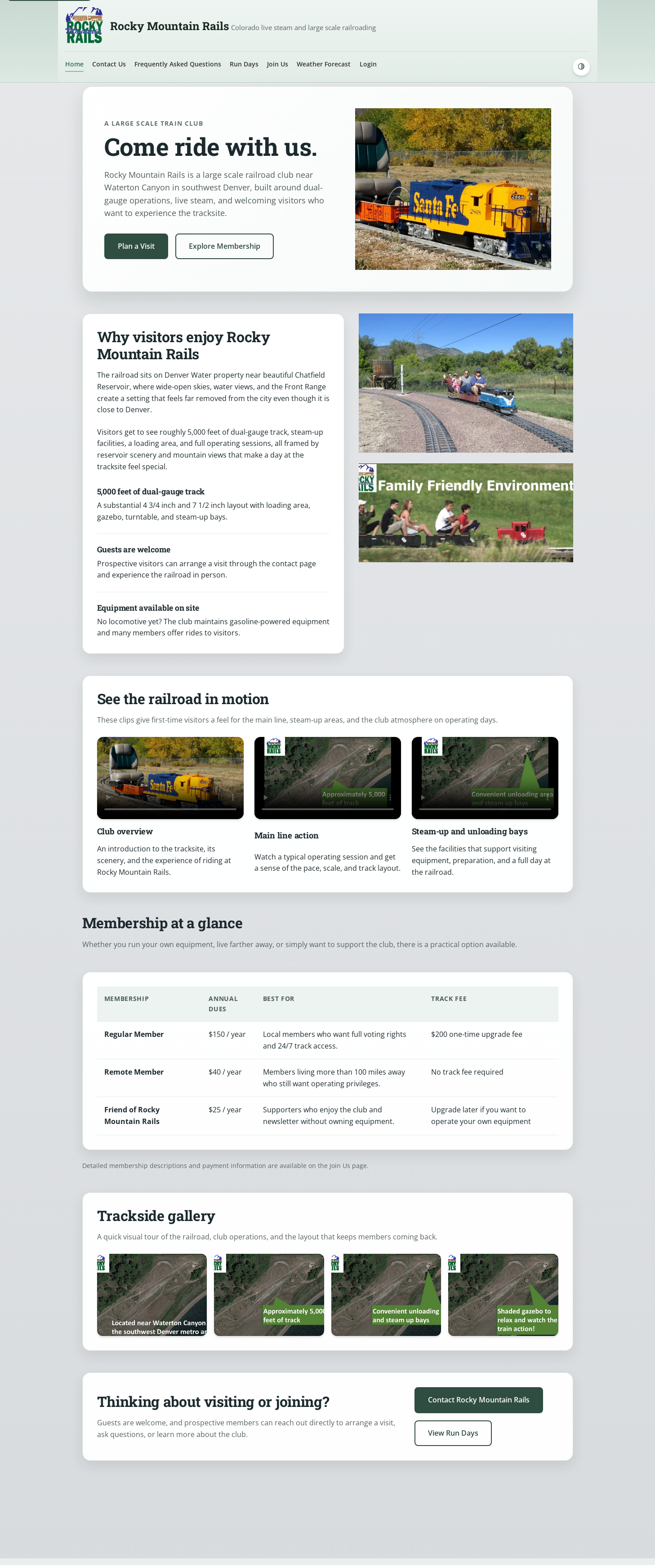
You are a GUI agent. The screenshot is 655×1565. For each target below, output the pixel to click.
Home (74, 64)
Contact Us (109, 64)
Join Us (277, 64)
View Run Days (453, 1433)
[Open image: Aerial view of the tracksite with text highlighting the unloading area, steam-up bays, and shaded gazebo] (503, 1295)
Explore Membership (224, 246)
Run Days (244, 64)
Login (368, 64)
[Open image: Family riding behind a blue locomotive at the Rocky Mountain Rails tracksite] (152, 1295)
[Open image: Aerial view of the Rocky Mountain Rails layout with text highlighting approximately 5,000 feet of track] (386, 1295)
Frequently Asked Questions (177, 64)
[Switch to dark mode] (581, 67)
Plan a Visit (136, 246)
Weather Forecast (324, 64)
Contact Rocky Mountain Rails (479, 1400)
